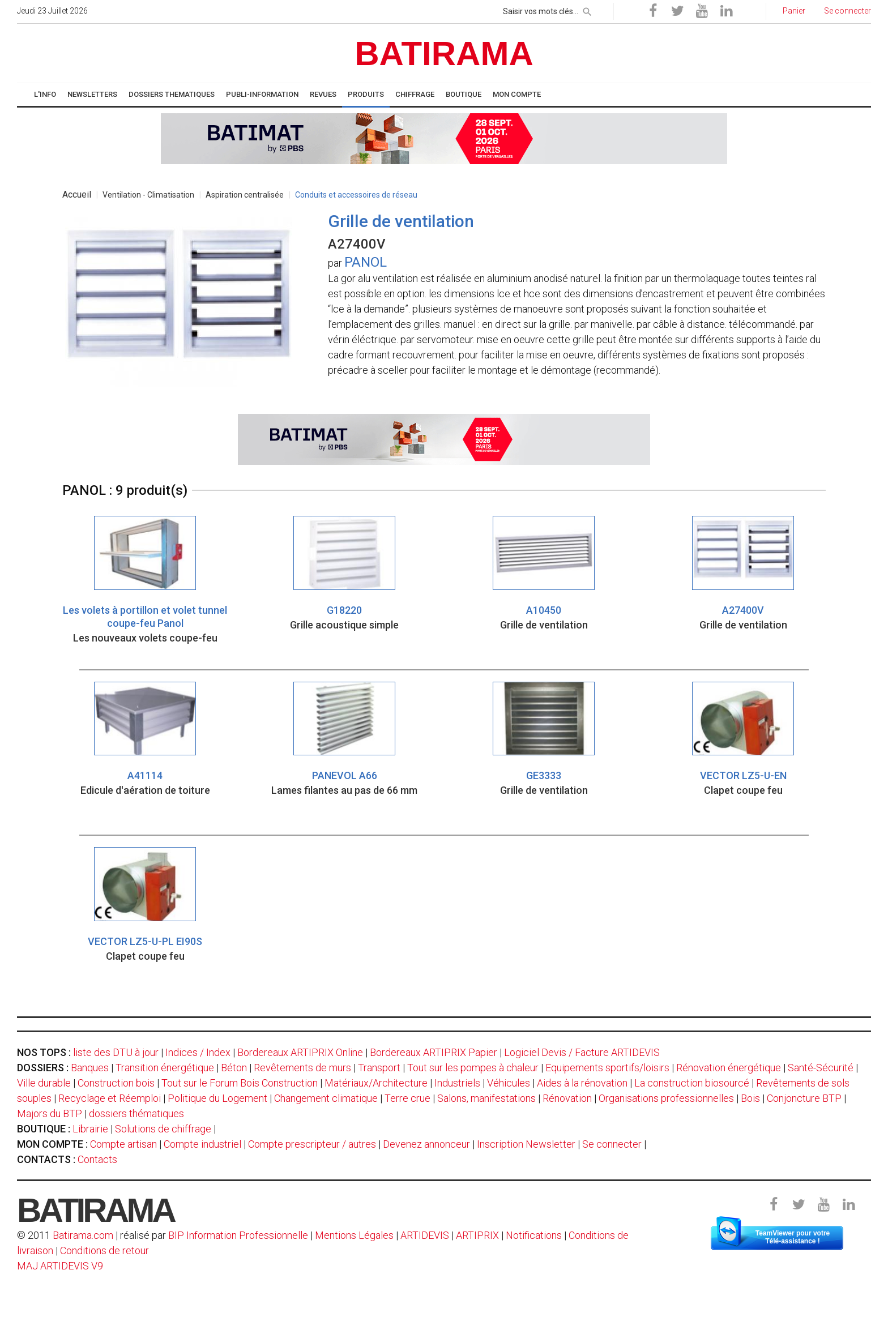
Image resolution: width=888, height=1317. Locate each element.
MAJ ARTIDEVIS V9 (60, 1266)
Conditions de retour (104, 1250)
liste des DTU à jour (116, 1052)
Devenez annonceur (426, 1144)
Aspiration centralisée (245, 194)
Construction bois (116, 1083)
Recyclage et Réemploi (109, 1098)
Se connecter (612, 1144)
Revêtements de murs (302, 1068)
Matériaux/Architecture (376, 1083)
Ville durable (44, 1083)
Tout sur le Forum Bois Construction (239, 1083)
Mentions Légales (354, 1235)
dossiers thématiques (136, 1113)
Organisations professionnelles (666, 1098)
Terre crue (407, 1098)
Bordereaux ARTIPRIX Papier (433, 1052)
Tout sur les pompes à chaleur (473, 1068)
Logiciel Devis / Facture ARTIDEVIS (582, 1052)
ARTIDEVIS (424, 1235)
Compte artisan (123, 1144)
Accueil (76, 194)
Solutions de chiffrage (163, 1129)
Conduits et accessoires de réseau (356, 194)
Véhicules (508, 1083)
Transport (379, 1068)
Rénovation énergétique (728, 1068)
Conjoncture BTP (804, 1098)
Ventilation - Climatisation (148, 194)
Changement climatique (326, 1098)
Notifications (535, 1235)
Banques (90, 1068)
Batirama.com (83, 1235)
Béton (234, 1068)
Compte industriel (202, 1144)
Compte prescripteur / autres (312, 1144)
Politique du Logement (217, 1098)
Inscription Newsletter (526, 1144)
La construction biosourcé (691, 1083)
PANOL (365, 262)
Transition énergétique (165, 1068)
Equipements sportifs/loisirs (607, 1068)
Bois (750, 1098)
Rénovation (567, 1098)
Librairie (90, 1129)
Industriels (457, 1083)
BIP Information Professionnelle (238, 1235)
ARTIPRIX (477, 1235)
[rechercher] (587, 9)
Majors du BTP (49, 1113)
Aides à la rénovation (582, 1083)
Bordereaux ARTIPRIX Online (300, 1052)
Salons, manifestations (486, 1098)
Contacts (97, 1159)
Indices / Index (197, 1052)
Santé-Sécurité (820, 1068)
